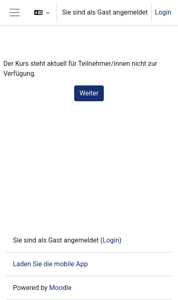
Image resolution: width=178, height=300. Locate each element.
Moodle (60, 288)
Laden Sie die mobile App (50, 264)
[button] (42, 12)
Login (163, 12)
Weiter (89, 93)
